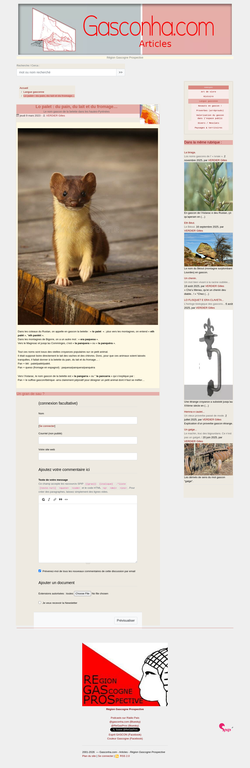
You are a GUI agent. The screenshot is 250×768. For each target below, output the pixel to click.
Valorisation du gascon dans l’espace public (210, 117)
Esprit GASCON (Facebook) (125, 734)
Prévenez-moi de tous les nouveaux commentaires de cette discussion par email (89, 571)
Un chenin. (190, 278)
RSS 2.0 (122, 755)
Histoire (208, 96)
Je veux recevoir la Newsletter (60, 602)
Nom (41, 413)
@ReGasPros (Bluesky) (125, 725)
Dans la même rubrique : (203, 142)
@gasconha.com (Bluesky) (124, 721)
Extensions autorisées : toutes (55, 593)
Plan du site (89, 755)
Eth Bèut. (189, 222)
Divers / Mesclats (208, 123)
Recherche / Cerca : (28, 65)
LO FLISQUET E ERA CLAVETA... (204, 299)
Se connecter (47, 426)
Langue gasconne (33, 91)
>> (120, 72)
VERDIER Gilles (55, 115)
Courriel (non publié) (50, 433)
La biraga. (190, 152)
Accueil (24, 88)
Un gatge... (190, 429)
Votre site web (46, 449)
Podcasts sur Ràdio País (125, 717)
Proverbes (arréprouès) (210, 110)
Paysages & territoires (208, 127)
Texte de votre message (53, 479)
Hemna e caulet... (194, 411)
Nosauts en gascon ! (210, 106)
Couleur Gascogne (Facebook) (125, 738)
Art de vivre (208, 91)
